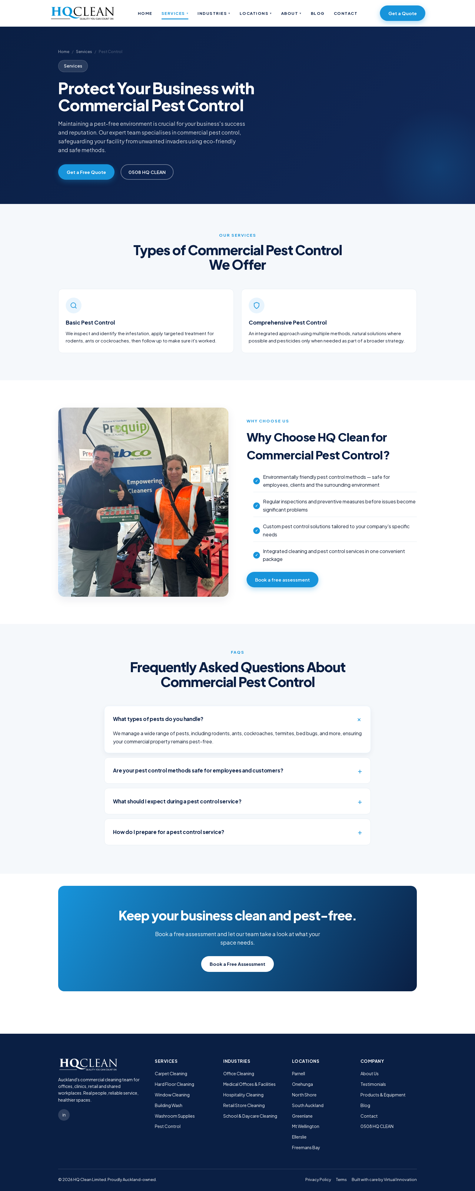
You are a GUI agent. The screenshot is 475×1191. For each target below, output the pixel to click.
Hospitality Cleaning (243, 1094)
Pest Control (168, 1126)
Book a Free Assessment (237, 964)
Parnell (298, 1073)
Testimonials (373, 1084)
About (291, 13)
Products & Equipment (383, 1094)
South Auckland (308, 1105)
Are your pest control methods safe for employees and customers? (198, 770)
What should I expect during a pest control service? (177, 801)
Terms (341, 1179)
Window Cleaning (172, 1094)
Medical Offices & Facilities (249, 1084)
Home (145, 13)
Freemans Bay (306, 1147)
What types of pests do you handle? (158, 719)
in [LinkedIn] (64, 1114)
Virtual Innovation (400, 1179)
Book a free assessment (282, 579)
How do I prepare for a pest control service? (168, 832)
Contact (346, 13)
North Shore (304, 1094)
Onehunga (302, 1084)
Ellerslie (299, 1136)
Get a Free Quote (86, 172)
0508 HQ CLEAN (147, 172)
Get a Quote (402, 13)
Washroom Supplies (175, 1116)
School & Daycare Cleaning (250, 1116)
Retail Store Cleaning (244, 1105)
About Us (369, 1073)
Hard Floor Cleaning (174, 1084)
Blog (318, 13)
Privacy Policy (318, 1179)
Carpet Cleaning (171, 1073)
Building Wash (168, 1105)
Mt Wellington (305, 1126)
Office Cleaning (238, 1073)
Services (175, 13)
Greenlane (302, 1116)
